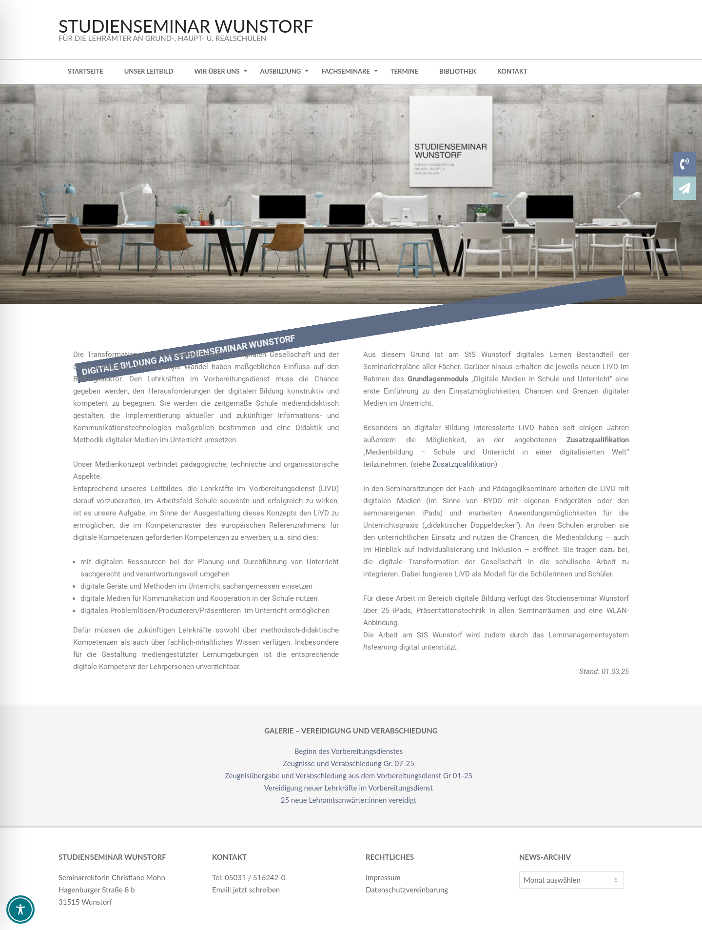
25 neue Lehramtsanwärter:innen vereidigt (348, 799)
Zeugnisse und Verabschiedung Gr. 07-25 (348, 763)
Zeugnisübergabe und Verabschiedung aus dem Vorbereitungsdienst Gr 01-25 (348, 775)
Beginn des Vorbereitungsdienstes (348, 751)
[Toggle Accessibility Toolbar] (20, 909)
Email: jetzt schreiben (246, 889)
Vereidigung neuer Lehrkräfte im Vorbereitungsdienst (348, 787)
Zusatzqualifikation (463, 464)
